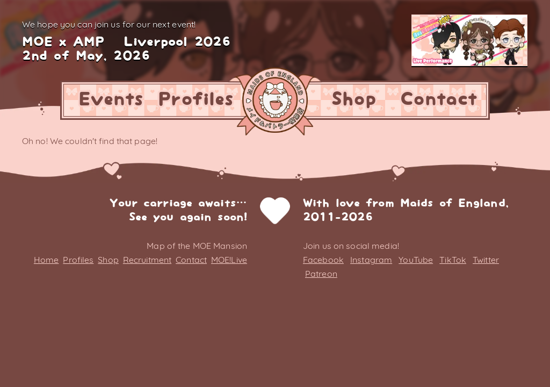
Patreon (321, 273)
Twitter (486, 259)
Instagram (371, 259)
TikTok (452, 259)
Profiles (196, 100)
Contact (438, 100)
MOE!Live (229, 259)
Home (46, 259)
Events (111, 100)
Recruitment (147, 259)
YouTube (416, 259)
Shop (353, 100)
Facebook (323, 259)
